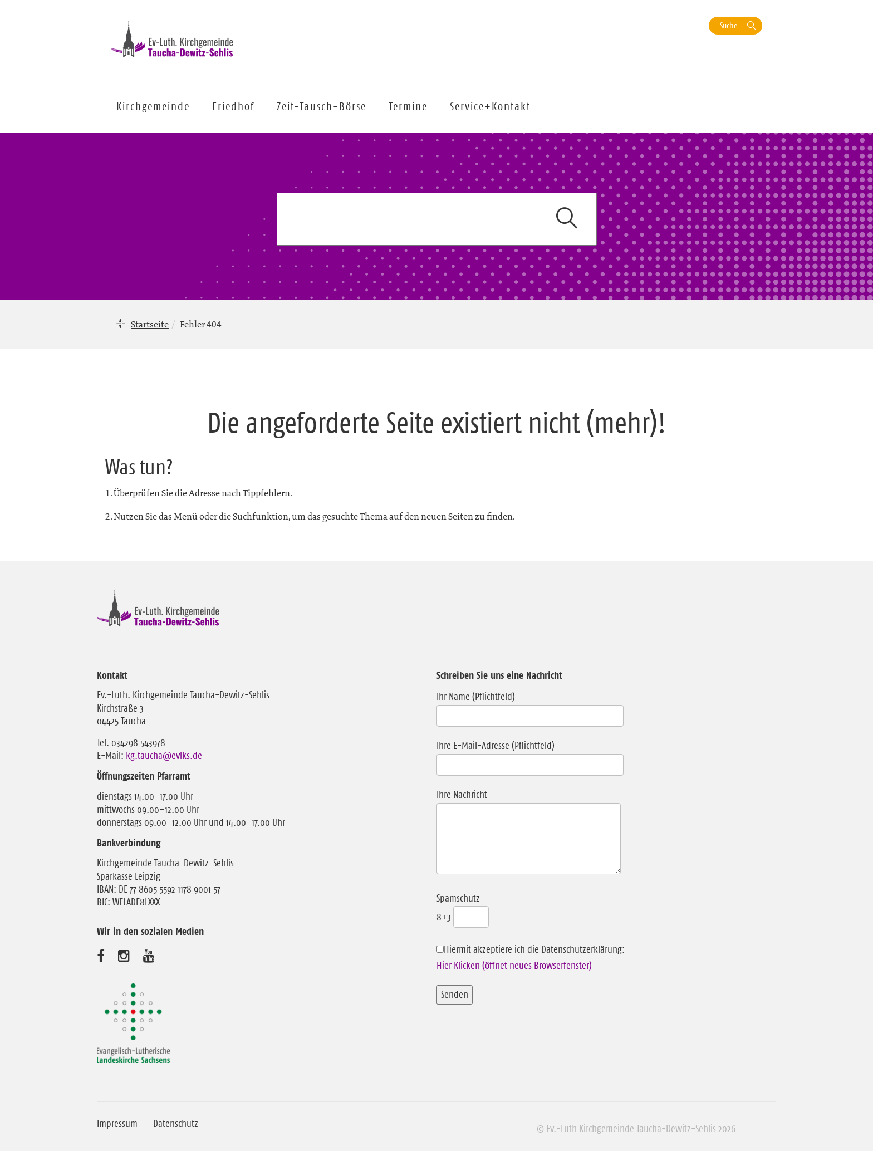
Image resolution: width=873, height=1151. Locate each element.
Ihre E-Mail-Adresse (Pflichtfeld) (530, 755)
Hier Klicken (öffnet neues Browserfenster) (514, 965)
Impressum (117, 1124)
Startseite (150, 324)
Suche (728, 25)
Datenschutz (175, 1124)
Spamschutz (462, 907)
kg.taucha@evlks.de (164, 756)
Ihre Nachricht (528, 832)
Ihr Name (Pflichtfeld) (530, 706)
